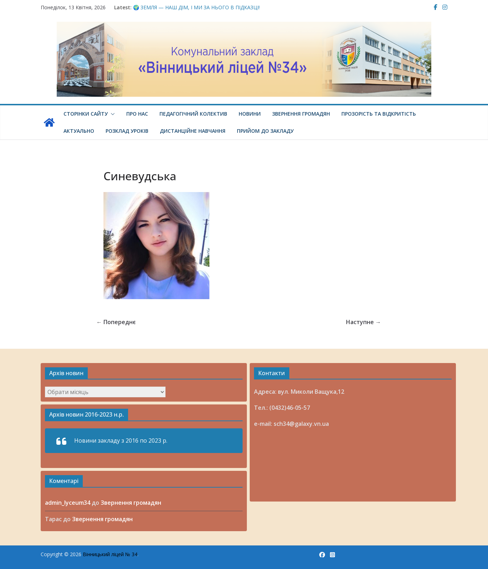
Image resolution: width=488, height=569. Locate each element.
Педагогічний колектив (193, 113)
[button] (111, 114)
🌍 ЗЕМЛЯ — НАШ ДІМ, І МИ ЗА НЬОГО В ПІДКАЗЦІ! (196, 7)
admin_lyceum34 (67, 503)
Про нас (137, 113)
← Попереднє (116, 322)
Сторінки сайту (85, 113)
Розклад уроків (127, 130)
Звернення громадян (301, 113)
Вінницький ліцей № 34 (110, 554)
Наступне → (363, 322)
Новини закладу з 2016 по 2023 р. (120, 440)
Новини (250, 113)
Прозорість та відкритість (378, 113)
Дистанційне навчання (192, 130)
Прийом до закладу (265, 130)
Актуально (78, 130)
